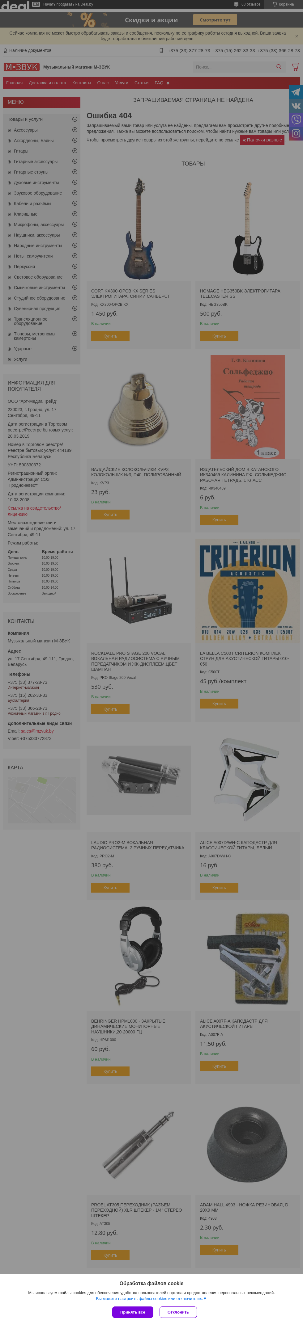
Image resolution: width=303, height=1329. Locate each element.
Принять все (132, 1312)
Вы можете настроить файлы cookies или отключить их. (149, 1298)
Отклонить (178, 1312)
